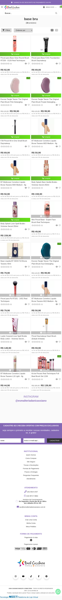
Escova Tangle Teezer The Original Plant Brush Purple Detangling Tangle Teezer (45, 100)
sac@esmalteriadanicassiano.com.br (31, 507)
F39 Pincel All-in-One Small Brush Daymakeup (14, 142)
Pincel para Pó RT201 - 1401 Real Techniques (14, 300)
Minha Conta (31, 523)
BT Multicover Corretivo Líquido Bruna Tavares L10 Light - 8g (13, 375)
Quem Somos (31, 455)
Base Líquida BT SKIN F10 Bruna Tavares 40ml (14, 262)
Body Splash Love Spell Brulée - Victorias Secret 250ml (13, 225)
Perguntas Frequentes (31, 475)
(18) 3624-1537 (31, 492)
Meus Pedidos (31, 526)
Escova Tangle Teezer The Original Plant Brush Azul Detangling (45, 262)
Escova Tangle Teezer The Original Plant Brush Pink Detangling (14, 100)
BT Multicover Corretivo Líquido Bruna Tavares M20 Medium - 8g (44, 142)
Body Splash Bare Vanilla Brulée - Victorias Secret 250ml (45, 183)
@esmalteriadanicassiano (31, 400)
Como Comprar (31, 458)
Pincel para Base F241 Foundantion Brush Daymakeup (46, 59)
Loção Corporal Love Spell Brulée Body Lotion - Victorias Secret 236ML (14, 337)
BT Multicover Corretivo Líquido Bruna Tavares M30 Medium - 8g (13, 183)
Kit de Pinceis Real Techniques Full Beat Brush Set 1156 (45, 375)
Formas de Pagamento (31, 468)
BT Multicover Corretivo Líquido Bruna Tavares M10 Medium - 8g (44, 300)
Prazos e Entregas (30, 472)
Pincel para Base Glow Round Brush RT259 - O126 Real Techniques (15, 59)
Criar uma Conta (31, 520)
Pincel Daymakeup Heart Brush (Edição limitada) (44, 337)
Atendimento (31, 479)
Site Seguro (31, 462)
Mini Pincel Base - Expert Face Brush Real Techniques (44, 221)
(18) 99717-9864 (31, 496)
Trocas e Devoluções (31, 465)
